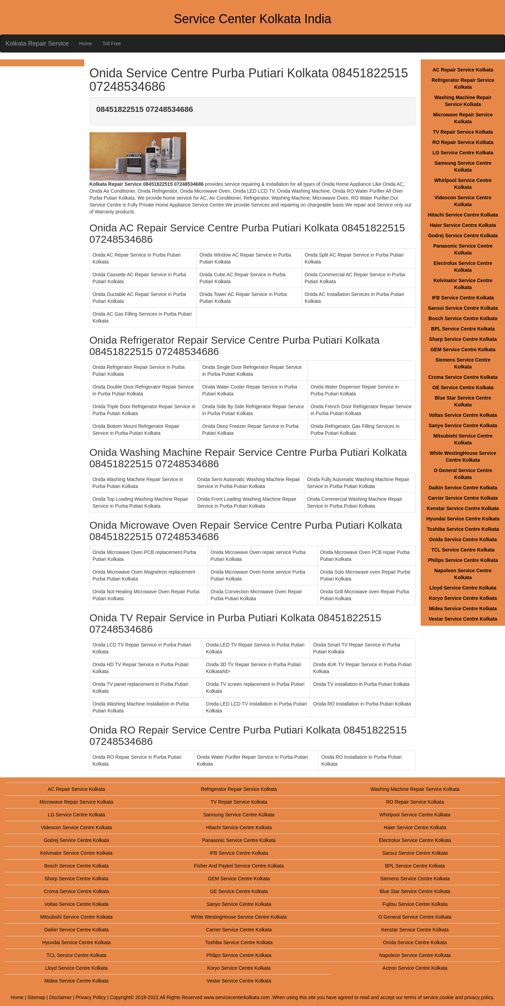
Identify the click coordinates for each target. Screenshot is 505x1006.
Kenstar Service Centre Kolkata (463, 508)
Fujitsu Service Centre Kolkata (414, 904)
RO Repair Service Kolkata (463, 142)
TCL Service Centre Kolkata (462, 550)
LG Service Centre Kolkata (462, 152)
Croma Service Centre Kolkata (463, 377)
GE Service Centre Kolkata (463, 387)
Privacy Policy (91, 997)
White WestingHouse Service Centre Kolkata (239, 917)
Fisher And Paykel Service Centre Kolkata (239, 866)
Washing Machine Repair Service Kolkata (415, 789)
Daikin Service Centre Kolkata (463, 487)
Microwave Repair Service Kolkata (76, 802)
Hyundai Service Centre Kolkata (462, 518)
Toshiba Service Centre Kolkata (463, 529)
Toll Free (111, 43)
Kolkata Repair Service (37, 43)
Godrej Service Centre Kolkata (463, 235)
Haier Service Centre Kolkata (463, 225)
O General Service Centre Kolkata (415, 917)
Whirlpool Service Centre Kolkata (415, 814)
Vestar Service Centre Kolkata (463, 619)
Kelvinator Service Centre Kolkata (76, 853)
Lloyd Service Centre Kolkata (462, 588)
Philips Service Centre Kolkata (463, 560)
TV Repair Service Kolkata (463, 132)
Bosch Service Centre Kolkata (463, 318)
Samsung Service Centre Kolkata (238, 814)
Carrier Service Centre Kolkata (463, 498)
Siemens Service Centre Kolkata (415, 878)
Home (85, 43)
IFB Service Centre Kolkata (463, 297)
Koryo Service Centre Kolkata (463, 598)
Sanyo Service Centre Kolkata (463, 425)
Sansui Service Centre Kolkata (463, 308)
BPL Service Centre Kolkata (463, 329)
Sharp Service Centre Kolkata (463, 339)
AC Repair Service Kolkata (462, 70)
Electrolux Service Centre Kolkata (415, 840)
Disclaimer (60, 997)
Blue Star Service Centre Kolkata (415, 891)
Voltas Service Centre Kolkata (463, 415)
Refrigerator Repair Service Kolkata (239, 789)
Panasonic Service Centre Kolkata (238, 840)
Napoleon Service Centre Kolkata (415, 955)
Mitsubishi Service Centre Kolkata (76, 917)
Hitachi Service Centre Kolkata (463, 215)
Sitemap (36, 997)
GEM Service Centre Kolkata (462, 349)
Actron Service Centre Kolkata (415, 968)
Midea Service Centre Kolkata (463, 608)
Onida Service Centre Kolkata (463, 539)
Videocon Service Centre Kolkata (76, 827)
